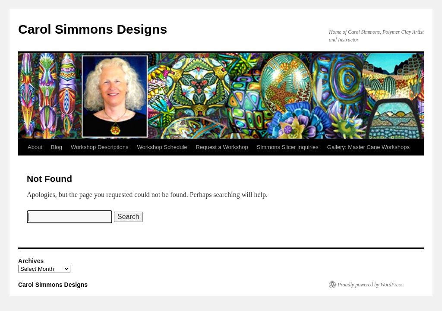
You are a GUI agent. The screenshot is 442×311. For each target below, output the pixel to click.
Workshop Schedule (162, 147)
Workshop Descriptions (99, 147)
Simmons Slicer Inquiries (288, 147)
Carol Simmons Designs (92, 29)
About (35, 147)
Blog (56, 147)
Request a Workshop (222, 147)
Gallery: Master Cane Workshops (368, 147)
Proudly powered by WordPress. (371, 285)
